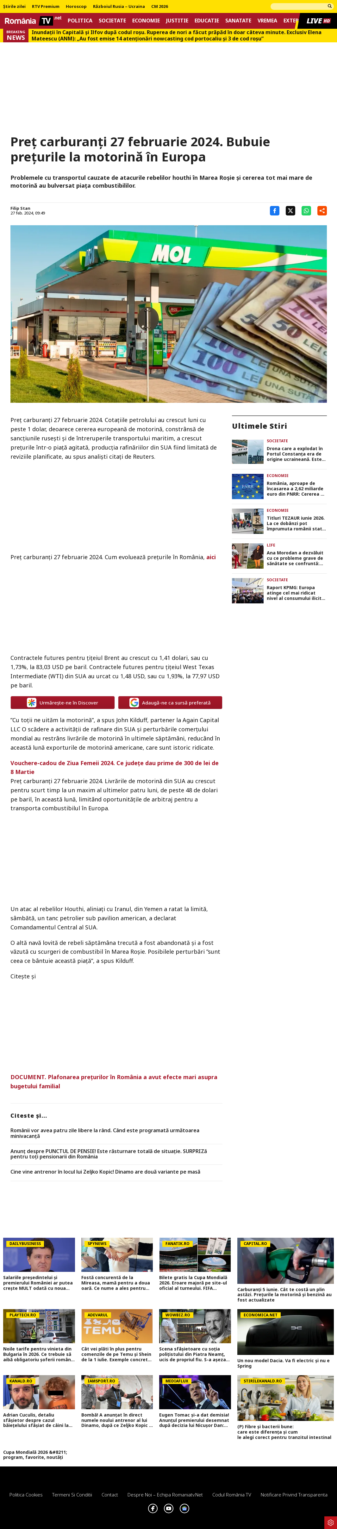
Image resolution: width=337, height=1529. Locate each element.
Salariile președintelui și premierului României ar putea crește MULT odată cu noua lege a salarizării (38, 1283)
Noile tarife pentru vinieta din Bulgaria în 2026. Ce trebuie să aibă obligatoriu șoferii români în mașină (37, 1354)
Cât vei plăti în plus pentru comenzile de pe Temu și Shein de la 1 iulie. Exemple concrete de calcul (116, 1354)
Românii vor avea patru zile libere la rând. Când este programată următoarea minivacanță (104, 1133)
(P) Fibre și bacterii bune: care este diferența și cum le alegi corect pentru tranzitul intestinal (285, 1432)
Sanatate (238, 21)
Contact (110, 1494)
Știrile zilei (14, 6)
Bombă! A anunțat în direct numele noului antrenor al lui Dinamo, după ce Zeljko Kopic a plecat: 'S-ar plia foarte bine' (116, 1420)
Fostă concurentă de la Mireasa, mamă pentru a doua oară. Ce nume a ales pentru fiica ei (115, 1283)
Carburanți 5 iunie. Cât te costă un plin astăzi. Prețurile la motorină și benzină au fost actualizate (284, 1295)
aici (211, 557)
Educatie (207, 21)
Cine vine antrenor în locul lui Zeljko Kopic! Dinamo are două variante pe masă (105, 1172)
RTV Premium (45, 6)
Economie (146, 21)
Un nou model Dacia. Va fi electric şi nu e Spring (283, 1363)
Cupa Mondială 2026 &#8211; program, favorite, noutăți (35, 1455)
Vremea (267, 21)
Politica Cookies (26, 1494)
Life (271, 545)
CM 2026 (159, 6)
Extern (293, 21)
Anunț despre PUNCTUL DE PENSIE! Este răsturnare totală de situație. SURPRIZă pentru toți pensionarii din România (108, 1154)
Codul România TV (231, 1494)
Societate (112, 21)
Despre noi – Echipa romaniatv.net (165, 1494)
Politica (80, 21)
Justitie (177, 21)
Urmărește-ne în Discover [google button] (62, 702)
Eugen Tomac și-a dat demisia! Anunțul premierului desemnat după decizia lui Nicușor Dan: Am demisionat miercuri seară (194, 1420)
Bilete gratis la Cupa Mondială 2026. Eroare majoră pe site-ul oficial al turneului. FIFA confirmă (193, 1283)
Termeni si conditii (72, 1494)
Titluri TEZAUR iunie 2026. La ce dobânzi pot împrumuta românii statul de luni (296, 523)
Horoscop (76, 6)
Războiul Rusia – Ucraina (119, 6)
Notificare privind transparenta (294, 1494)
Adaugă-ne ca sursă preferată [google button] (170, 702)
